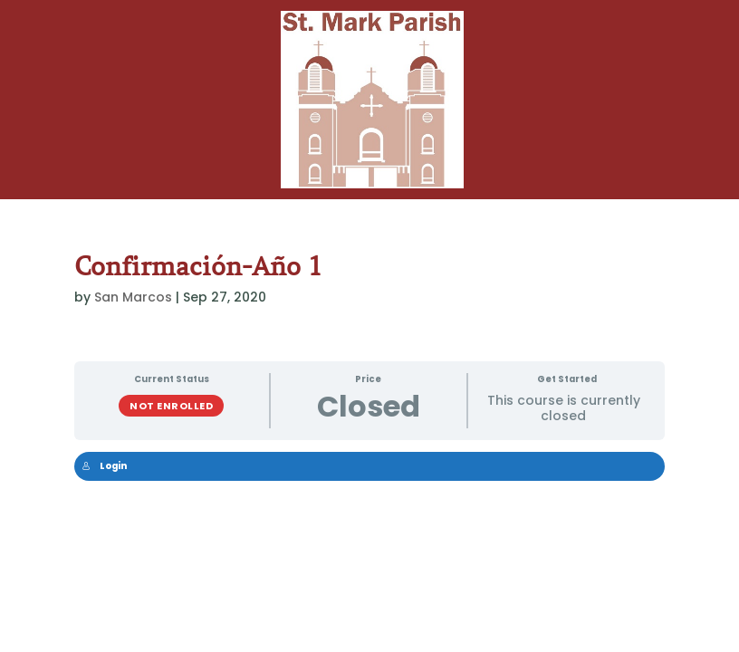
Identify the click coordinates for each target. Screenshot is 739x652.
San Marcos (133, 297)
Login (104, 466)
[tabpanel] (370, 476)
